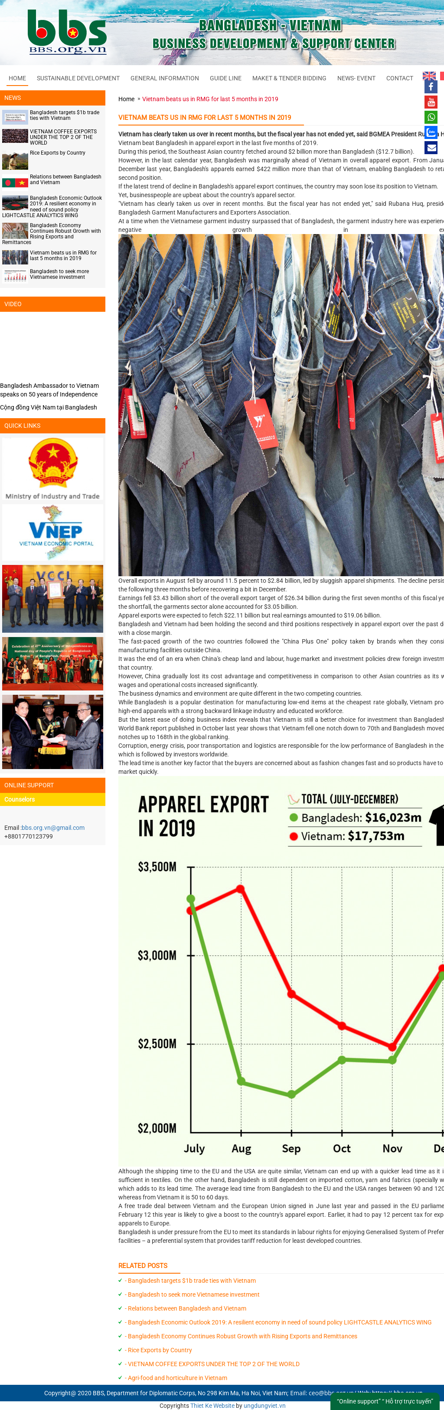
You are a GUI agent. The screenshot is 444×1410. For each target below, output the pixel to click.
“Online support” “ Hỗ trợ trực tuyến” (385, 1401)
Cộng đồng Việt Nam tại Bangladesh (48, 407)
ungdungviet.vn (265, 1405)
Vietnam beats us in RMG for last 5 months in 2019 (63, 255)
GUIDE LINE (226, 78)
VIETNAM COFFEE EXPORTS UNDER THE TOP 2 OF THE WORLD (63, 137)
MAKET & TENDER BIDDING (289, 78)
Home (17, 78)
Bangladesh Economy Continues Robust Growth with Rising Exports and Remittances (51, 234)
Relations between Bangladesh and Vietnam (65, 179)
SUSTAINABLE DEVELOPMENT (78, 78)
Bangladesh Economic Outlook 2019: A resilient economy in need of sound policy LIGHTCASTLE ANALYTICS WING (52, 206)
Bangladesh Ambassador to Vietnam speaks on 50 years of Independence (49, 390)
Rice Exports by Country (57, 153)
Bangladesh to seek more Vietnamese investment (59, 274)
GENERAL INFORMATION (165, 78)
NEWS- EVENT (356, 78)
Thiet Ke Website (212, 1405)
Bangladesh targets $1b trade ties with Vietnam (64, 115)
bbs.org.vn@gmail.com (53, 827)
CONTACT (399, 78)
